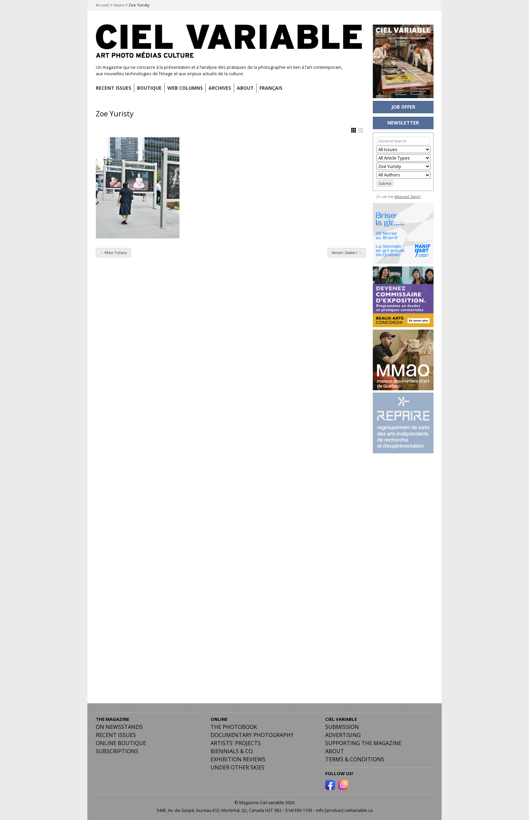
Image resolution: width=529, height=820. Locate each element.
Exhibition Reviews (238, 759)
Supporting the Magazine (363, 743)
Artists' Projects (236, 743)
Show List (360, 130)
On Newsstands (119, 727)
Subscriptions (117, 751)
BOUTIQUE (149, 88)
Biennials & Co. (232, 751)
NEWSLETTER (403, 122)
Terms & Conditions (354, 759)
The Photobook (234, 727)
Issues (118, 4)
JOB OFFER (403, 107)
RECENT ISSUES (113, 88)
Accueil (102, 4)
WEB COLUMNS (185, 88)
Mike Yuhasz (113, 252)
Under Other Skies (237, 767)
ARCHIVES (219, 88)
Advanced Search (407, 196)
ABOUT (245, 88)
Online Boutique (121, 743)
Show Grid (353, 130)
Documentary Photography (252, 735)
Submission (342, 727)
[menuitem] (271, 88)
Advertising (343, 735)
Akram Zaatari (347, 252)
